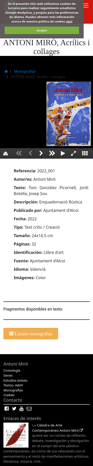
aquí (69, 21)
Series (8, 375)
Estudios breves (15, 380)
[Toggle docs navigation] (85, 6)
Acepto (42, 30)
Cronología (11, 370)
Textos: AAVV (13, 385)
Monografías (13, 390)
